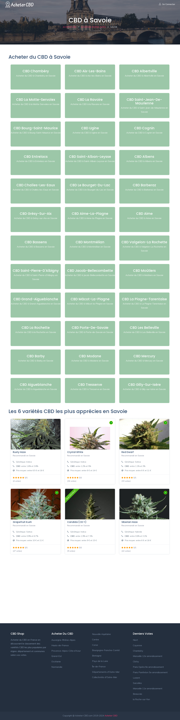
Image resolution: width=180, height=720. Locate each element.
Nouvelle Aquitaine (101, 634)
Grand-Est (56, 656)
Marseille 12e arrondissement (147, 656)
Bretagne (96, 655)
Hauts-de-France (60, 645)
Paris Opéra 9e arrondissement (148, 667)
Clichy (136, 661)
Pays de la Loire (100, 661)
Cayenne (137, 645)
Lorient (136, 677)
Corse (95, 645)
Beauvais (137, 693)
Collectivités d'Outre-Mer (104, 677)
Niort (135, 640)
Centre (95, 639)
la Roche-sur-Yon (141, 699)
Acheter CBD (111, 715)
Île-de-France (99, 666)
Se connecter (167, 4)
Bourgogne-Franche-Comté (106, 650)
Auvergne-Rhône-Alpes (63, 640)
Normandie (56, 667)
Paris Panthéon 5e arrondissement (150, 672)
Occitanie (56, 661)
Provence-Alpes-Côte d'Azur (66, 650)
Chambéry (138, 650)
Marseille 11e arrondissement (147, 688)
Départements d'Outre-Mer (106, 672)
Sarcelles (137, 683)
